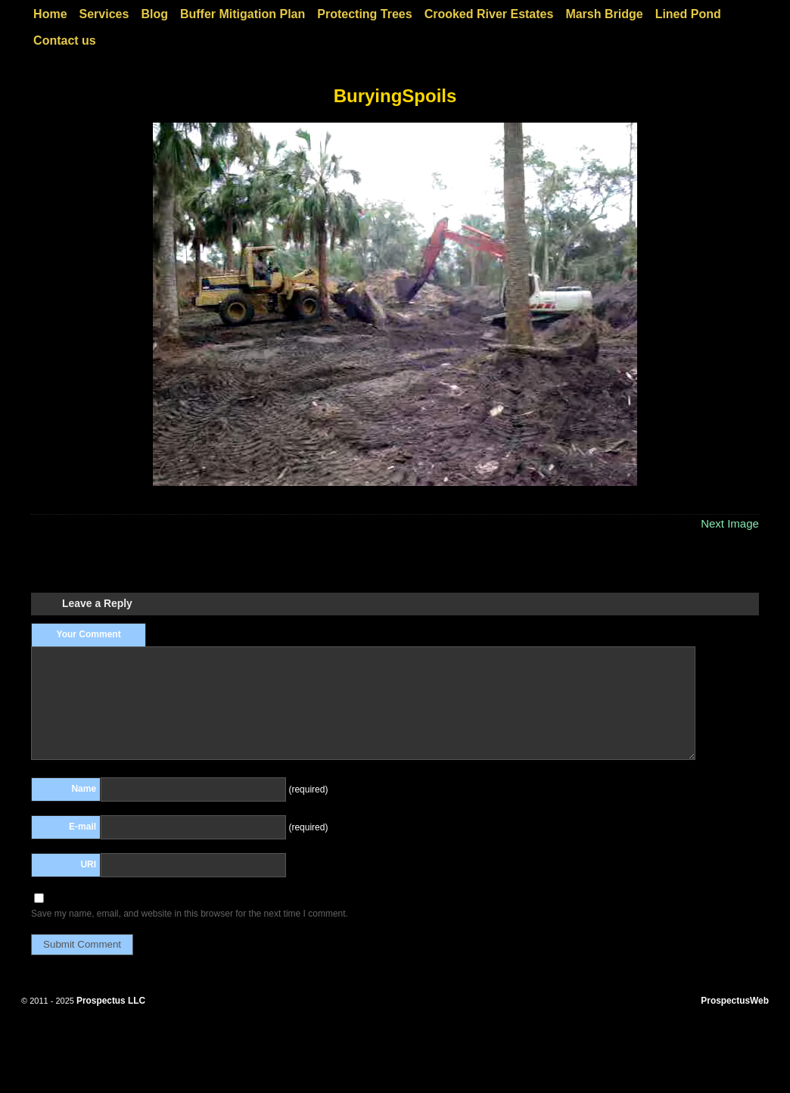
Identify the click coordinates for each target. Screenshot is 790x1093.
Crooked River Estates (489, 14)
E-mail (82, 826)
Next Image (730, 523)
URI (88, 864)
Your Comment (89, 634)
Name (83, 788)
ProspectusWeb (735, 1000)
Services (104, 14)
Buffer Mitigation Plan (242, 14)
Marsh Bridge (603, 14)
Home (50, 14)
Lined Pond (688, 14)
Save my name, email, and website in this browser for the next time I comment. (189, 913)
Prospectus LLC (110, 1000)
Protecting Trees (364, 14)
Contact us (64, 40)
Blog (154, 14)
